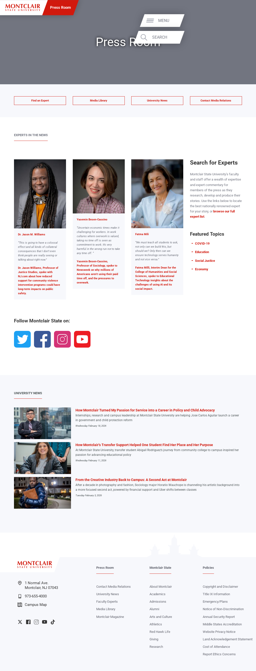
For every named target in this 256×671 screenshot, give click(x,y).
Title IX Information (216, 594)
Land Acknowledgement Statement (227, 639)
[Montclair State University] (22, 7)
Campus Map (32, 604)
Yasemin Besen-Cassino (92, 219)
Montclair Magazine (110, 617)
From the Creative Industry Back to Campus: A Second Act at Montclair (131, 480)
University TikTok (52, 621)
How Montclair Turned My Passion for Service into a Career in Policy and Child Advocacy (145, 410)
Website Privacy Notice (219, 632)
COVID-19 (202, 243)
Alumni (154, 609)
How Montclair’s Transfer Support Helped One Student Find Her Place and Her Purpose (144, 445)
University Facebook (28, 621)
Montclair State (160, 568)
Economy (201, 269)
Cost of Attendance (216, 647)
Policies (208, 568)
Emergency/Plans (215, 601)
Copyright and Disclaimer (220, 586)
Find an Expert (40, 100)
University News (157, 100)
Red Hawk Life (160, 632)
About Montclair (161, 586)
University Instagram (36, 621)
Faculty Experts (107, 601)
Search (236, 37)
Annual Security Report (219, 617)
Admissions (158, 601)
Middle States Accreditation (222, 624)
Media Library (98, 100)
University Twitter (20, 621)
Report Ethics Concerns (219, 654)
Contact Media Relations (215, 100)
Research (156, 647)
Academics (158, 594)
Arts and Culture (161, 617)
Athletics (156, 624)
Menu (240, 20)
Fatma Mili (142, 234)
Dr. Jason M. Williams (31, 234)
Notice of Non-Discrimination (223, 609)
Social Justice (205, 261)
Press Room (60, 7)
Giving (154, 639)
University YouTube (44, 621)
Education (202, 252)
